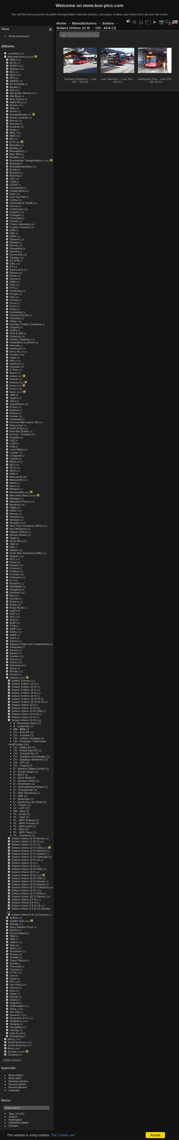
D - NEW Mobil (22, 777)
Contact (13, 1125)
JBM (12, 394)
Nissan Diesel (18, 534)
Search (13, 1116)
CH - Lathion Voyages (26, 738)
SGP (12, 613)
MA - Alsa (19, 810)
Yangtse (14, 1023)
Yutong (14, 1030)
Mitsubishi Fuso (19, 501)
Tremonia (15, 966)
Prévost (14, 568)
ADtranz (15, 68)
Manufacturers (16, 56)
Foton (13, 308)
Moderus (15, 504)
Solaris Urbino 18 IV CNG (27, 893)
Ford (12, 305)
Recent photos (17, 1084)
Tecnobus (15, 951)
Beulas (14, 148)
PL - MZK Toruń (22, 832)
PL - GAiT (19, 817)
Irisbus (14, 382)
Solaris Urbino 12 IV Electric (28, 850)
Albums (7, 46)
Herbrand (15, 348)
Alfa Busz (15, 96)
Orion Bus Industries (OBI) (26, 552)
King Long (16, 425)
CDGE (13, 184)
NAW (13, 510)
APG (12, 77)
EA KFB (14, 260)
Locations (13, 53)
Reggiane (15, 589)
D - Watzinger (21, 798)
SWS (13, 631)
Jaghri (13, 397)
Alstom (14, 105)
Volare (13, 999)
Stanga (14, 923)
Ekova (13, 278)
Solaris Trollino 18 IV (24, 695)
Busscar (15, 172)
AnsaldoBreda (18, 114)
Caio (12, 193)
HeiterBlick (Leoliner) (22, 342)
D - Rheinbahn (22, 783)
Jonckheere (17, 403)
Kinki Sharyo (17, 428)
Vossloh (14, 1014)
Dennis (14, 245)
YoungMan (16, 1026)
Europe (12, 1051)
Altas (13, 108)
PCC (12, 559)
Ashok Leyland (19, 117)
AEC (12, 71)
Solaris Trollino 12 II (23, 683)
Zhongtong (16, 1036)
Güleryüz (15, 336)
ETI (12, 266)
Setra (13, 662)
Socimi (14, 674)
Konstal (14, 437)
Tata (12, 945)
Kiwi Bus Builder (19, 431)
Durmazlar (16, 254)
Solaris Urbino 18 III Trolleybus (30, 887)
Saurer (14, 650)
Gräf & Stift (16, 333)
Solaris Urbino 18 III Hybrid (27, 884)
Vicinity (14, 996)
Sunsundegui (18, 932)
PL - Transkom (22, 835)
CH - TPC (19, 762)
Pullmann (15, 577)
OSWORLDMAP (19, 1122)
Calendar (14, 1090)
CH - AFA (19, 729)
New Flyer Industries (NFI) (25, 525)
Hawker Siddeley (20, 339)
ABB (12, 59)
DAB (12, 230)
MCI (12, 464)
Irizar (13, 385)
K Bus (13, 406)
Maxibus (15, 488)
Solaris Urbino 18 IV (23, 890)
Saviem (14, 653)
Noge (13, 537)
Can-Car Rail (17, 196)
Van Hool (15, 984)
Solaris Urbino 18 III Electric (28, 881)
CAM (13, 181)
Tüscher (15, 969)
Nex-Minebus (18, 528)
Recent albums (18, 1087)
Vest (12, 990)
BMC (13, 135)
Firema (14, 299)
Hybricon (15, 363)
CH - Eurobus (21, 735)
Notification (15, 1119)
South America (17, 1045)
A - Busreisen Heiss (25, 723)
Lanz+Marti (16, 449)
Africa (11, 1039)
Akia (12, 89)
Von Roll (15, 1011)
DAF (12, 233)
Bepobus (15, 144)
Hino (12, 360)
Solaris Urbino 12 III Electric (28, 838)
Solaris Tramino (21, 680)
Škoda (13, 671)
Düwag (14, 257)
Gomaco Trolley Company (25, 324)
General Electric (19, 315)
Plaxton (14, 565)
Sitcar (13, 668)
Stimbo (14, 929)
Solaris (14, 677)
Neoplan (15, 522)
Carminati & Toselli (21, 202)
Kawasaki (15, 419)
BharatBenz (17, 151)
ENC (12, 263)
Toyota (14, 963)
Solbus (14, 917)
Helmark (15, 345)
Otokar (14, 556)
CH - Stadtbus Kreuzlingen (29, 756)
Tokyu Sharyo (18, 960)
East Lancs (16, 269)
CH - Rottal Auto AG (25, 750)
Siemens (15, 665)
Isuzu (13, 388)
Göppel (14, 327)
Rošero (14, 601)
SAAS (13, 610)
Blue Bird (15, 154)
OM (12, 546)
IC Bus (14, 369)
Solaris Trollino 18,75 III (25, 698)
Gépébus (15, 318)
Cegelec (15, 211)
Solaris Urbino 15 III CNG (26, 868)
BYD (12, 141)
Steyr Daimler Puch (21, 926)
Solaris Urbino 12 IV (23, 844)
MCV (13, 467)
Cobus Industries (20, 224)
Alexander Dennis (20, 92)
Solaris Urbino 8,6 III (23, 899)
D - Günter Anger (23, 771)
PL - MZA (19, 829)
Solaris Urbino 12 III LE (25, 841)
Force (13, 302)
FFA (12, 284)
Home (61, 23)
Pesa (13, 562)
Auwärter (15, 126)
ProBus (14, 571)
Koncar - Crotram (20, 434)
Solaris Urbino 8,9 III (23, 902)
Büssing (14, 175)
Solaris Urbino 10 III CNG (26, 710)
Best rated (15, 1078)
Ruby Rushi (17, 607)
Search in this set (82, 35)
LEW (13, 443)
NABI (13, 507)
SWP (13, 628)
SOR (13, 622)
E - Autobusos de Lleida (27, 801)
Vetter (13, 993)
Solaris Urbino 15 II (23, 862)
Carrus (14, 205)
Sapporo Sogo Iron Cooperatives (29, 643)
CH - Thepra (20, 765)
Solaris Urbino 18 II (23, 871)
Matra (13, 482)
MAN (13, 461)
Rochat (14, 598)
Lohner (14, 458)
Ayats (13, 129)
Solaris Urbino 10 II (23, 704)
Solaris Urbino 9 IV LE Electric (29, 914)
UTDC (13, 972)
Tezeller (14, 957)
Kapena (14, 409)
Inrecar (14, 378)
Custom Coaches (20, 227)
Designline (16, 248)
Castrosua (16, 208)
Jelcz (13, 400)
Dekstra (14, 242)
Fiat (12, 296)
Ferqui (13, 293)
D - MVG (18, 774)
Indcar (13, 375)
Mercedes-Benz (19, 495)
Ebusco (14, 272)
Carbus (14, 199)
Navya (13, 513)
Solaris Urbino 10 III (23, 707)
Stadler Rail (17, 920)
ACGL (13, 62)
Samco (14, 640)
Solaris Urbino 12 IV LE (25, 859)
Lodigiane (15, 455)
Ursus (13, 978)
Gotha (13, 330)
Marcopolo (16, 476)
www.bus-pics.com (103, 5)
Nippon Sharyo (19, 531)
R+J (12, 580)
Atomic (14, 120)
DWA (13, 236)
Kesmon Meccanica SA (24, 422)
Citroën (14, 221)
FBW (13, 281)
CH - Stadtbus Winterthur (28, 759)
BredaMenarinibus (21, 166)
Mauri (13, 485)
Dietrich (14, 251)
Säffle (13, 634)
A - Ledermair (21, 726)
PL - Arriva (19, 814)
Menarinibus (17, 492)
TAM (12, 936)
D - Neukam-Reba (24, 780)
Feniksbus (16, 290)
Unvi (12, 975)
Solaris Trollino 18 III (23, 692)
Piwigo (151, 1136)
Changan (15, 214)
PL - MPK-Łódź (22, 826)
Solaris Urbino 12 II (23, 716)
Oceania (13, 1054)
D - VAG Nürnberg (24, 792)
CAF (12, 178)
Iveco (13, 391)
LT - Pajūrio (20, 804)
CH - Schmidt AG (23, 753)
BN (11, 138)
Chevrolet (15, 218)
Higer (13, 357)
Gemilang (15, 312)
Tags (11, 1113)
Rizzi (13, 595)
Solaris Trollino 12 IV (24, 686)
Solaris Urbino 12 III (23, 720)
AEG (12, 74)
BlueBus (15, 157)
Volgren (14, 1002)
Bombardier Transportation (26, 160)
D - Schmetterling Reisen (28, 786)
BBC (12, 132)
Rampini (15, 583)
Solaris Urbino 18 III (23, 875)
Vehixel (14, 987)
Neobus (14, 519)
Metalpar (15, 498)
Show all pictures (19, 36)
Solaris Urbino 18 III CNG (26, 878)
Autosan (15, 123)
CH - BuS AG (21, 732)
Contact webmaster (167, 1136)
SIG (12, 616)
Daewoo (15, 239)
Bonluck (14, 163)
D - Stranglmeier (23, 789)
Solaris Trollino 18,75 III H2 (27, 701)
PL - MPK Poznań (24, 823)
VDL (12, 981)
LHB (12, 446)
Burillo (13, 169)
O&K (12, 543)
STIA (13, 625)
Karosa (14, 413)
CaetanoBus (17, 190)
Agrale (13, 86)
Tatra (13, 948)
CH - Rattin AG (22, 747)
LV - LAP (18, 807)
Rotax (13, 604)
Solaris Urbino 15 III (23, 865)
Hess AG (15, 351)
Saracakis (16, 646)
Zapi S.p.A (16, 1033)
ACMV (13, 65)
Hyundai (15, 366)
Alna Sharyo (17, 99)
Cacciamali (16, 187)
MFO (13, 470)
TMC (13, 939)
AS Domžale (17, 83)
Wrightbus (16, 1020)
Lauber (14, 452)
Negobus (15, 516)
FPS (12, 287)
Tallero (14, 942)
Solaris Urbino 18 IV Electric (28, 896)
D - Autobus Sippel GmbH (29, 768)
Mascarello (16, 479)
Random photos (18, 1081)
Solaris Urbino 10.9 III (24, 713)
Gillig (13, 321)
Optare (14, 549)
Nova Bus (15, 540)
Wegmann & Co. (20, 1017)
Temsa (14, 954)
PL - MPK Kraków (24, 820)
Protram (14, 574)
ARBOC (14, 80)
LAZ (12, 440)
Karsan (14, 416)
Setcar (13, 659)
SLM (12, 619)
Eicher (13, 275)
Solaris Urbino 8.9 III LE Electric (30, 908)
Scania (14, 656)
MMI (12, 473)
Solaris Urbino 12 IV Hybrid (28, 853)
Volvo (13, 1008)
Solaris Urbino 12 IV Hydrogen (29, 856)
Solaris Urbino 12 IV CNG (27, 847)
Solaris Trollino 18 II (23, 689)
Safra (13, 637)
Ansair (13, 111)
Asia (10, 1048)
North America (16, 1042)
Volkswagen (17, 1005)
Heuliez (14, 354)
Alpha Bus (16, 102)
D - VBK (18, 795)
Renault (14, 592)
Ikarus (13, 372)
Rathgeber (16, 586)
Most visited (16, 1075)
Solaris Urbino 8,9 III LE (25, 905)
